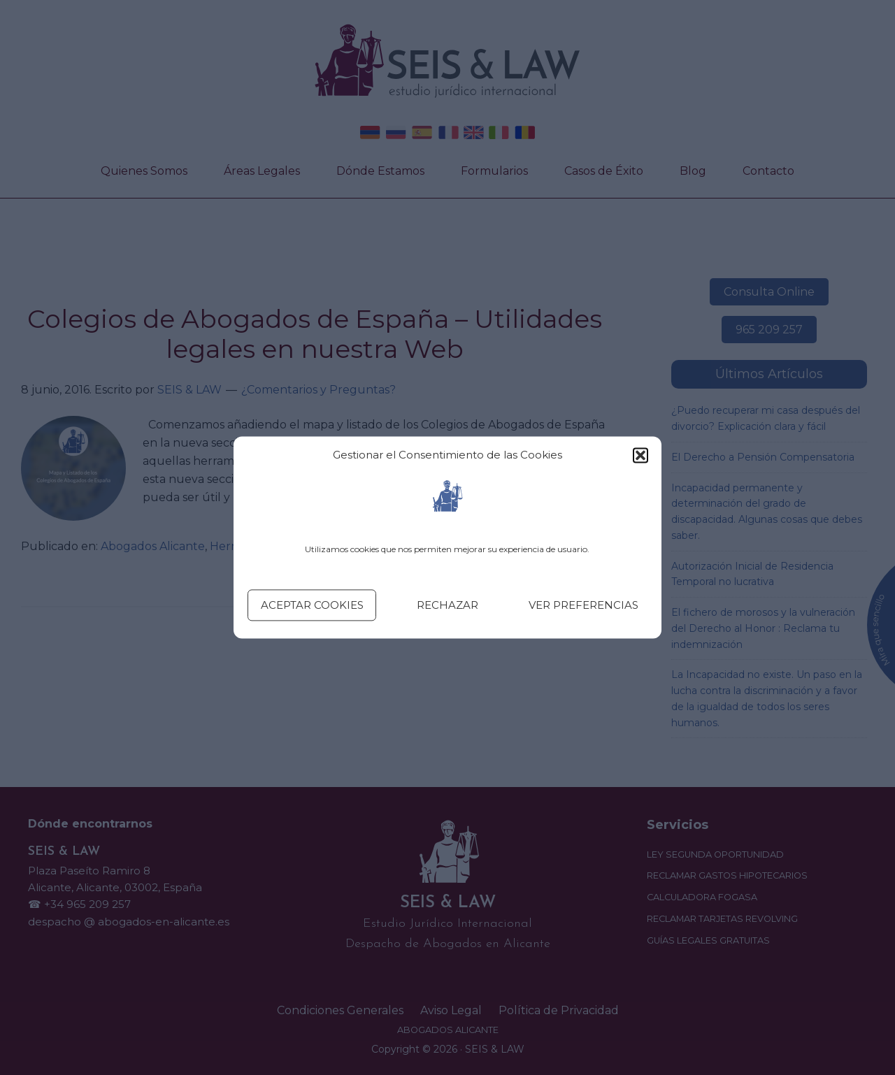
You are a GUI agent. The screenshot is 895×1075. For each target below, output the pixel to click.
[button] (640, 456)
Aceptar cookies (312, 605)
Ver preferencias (583, 605)
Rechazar (447, 605)
